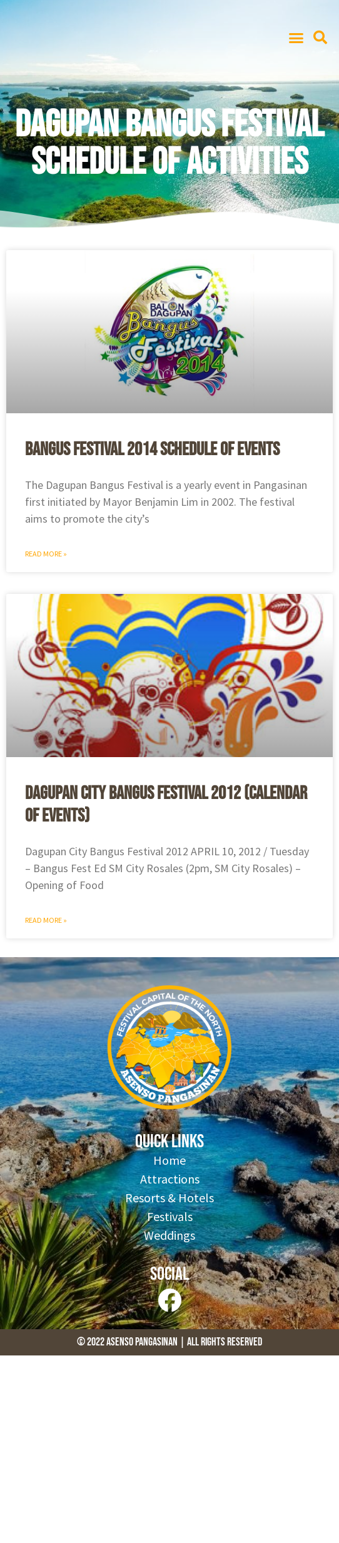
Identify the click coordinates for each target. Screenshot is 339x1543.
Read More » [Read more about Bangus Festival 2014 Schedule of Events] (46, 553)
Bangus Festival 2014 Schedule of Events (152, 449)
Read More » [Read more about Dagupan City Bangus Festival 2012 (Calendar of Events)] (46, 920)
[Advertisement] (169, 1449)
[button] (296, 37)
